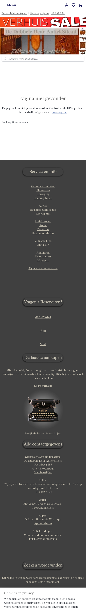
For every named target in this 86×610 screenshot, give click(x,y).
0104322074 (43, 317)
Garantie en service (43, 186)
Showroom (43, 190)
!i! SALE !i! (58, 13)
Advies (43, 205)
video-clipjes (53, 433)
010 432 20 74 (44, 492)
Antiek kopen (43, 221)
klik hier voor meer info (43, 539)
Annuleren (43, 252)
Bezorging (43, 194)
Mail (43, 344)
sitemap (54, 603)
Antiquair (43, 244)
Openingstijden (39, 13)
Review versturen (43, 233)
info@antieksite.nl (43, 507)
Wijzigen (43, 260)
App (43, 330)
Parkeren (43, 229)
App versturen (43, 523)
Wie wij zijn (43, 213)
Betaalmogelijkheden (43, 209)
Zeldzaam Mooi (43, 241)
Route (43, 225)
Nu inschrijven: (43, 385)
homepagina (59, 112)
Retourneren (43, 256)
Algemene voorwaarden (43, 268)
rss (60, 603)
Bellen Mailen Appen (14, 13)
